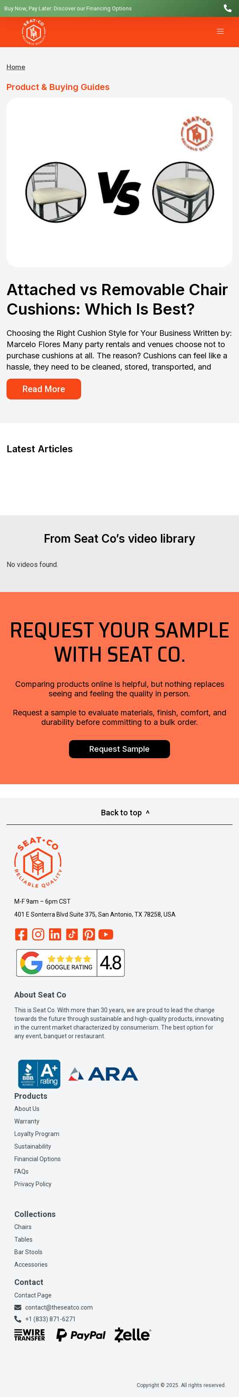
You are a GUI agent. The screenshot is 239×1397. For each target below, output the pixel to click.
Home (16, 67)
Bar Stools (28, 1252)
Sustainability (32, 1146)
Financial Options (37, 1159)
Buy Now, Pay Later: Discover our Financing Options (68, 8)
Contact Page (33, 1295)
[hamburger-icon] (220, 32)
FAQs (21, 1171)
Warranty (26, 1121)
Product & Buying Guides (58, 87)
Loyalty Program (36, 1133)
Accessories (31, 1264)
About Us (26, 1108)
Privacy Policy (33, 1184)
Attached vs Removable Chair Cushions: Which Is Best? (117, 299)
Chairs (23, 1226)
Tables (23, 1239)
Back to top (125, 812)
